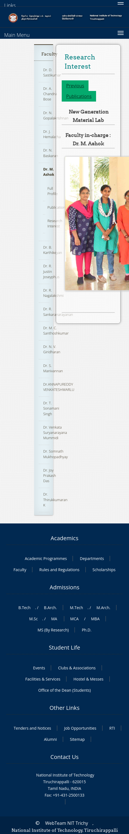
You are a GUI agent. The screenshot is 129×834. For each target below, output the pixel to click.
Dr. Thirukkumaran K (55, 499)
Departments (92, 558)
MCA (74, 618)
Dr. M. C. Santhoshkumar (56, 330)
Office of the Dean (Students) (64, 690)
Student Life (64, 647)
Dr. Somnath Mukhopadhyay (55, 454)
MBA (95, 618)
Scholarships (103, 569)
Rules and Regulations (59, 569)
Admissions (64, 587)
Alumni (50, 739)
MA (54, 618)
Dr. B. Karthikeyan (52, 250)
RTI (112, 728)
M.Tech (76, 607)
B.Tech (24, 607)
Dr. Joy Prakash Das (49, 475)
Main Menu (17, 35)
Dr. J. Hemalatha (52, 134)
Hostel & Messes (88, 679)
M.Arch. (103, 607)
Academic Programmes (46, 558)
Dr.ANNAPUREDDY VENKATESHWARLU (58, 387)
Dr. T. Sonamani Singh (51, 408)
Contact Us (64, 757)
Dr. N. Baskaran (50, 153)
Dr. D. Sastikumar (52, 72)
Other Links (64, 708)
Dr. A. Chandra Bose (50, 94)
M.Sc (33, 618)
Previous (75, 86)
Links (10, 5)
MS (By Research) (53, 630)
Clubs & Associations (77, 667)
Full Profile (52, 191)
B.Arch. (50, 607)
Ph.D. (87, 630)
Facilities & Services (42, 679)
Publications (79, 96)
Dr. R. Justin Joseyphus (51, 271)
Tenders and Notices (32, 728)
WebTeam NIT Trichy (66, 823)
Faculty (49, 54)
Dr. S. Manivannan (53, 368)
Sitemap (77, 739)
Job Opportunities (80, 728)
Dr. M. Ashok (48, 172)
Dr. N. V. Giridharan (51, 349)
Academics (64, 538)
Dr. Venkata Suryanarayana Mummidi (55, 432)
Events (39, 667)
